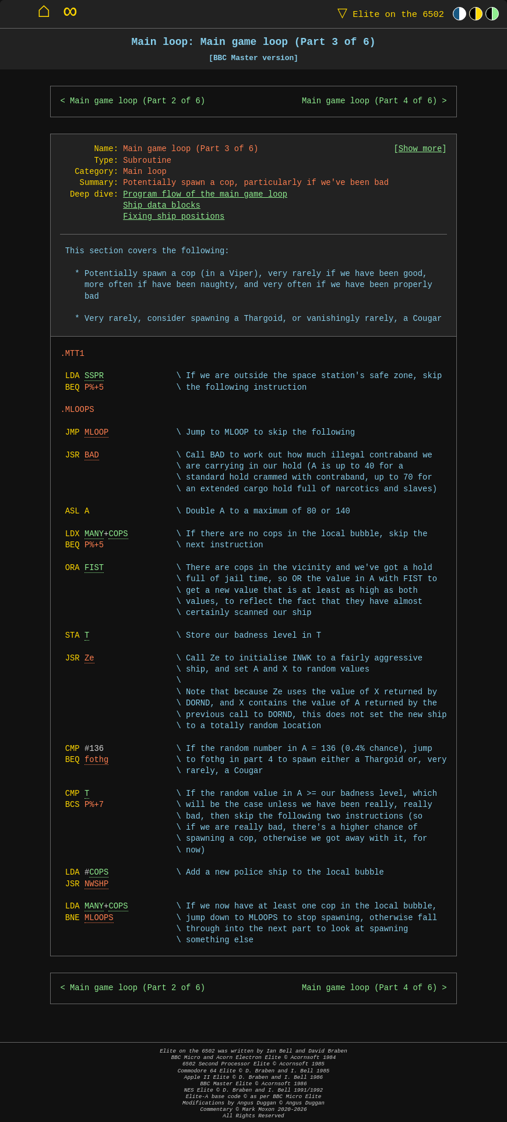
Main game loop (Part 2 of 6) (137, 101)
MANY (94, 534)
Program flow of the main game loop (205, 194)
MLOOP (96, 432)
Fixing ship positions (173, 216)
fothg (96, 760)
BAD (92, 455)
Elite (388, 14)
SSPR (94, 376)
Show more (420, 149)
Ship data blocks (161, 205)
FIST (94, 568)
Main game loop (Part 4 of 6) (369, 101)
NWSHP (96, 884)
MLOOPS (99, 918)
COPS (118, 534)
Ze (89, 658)
